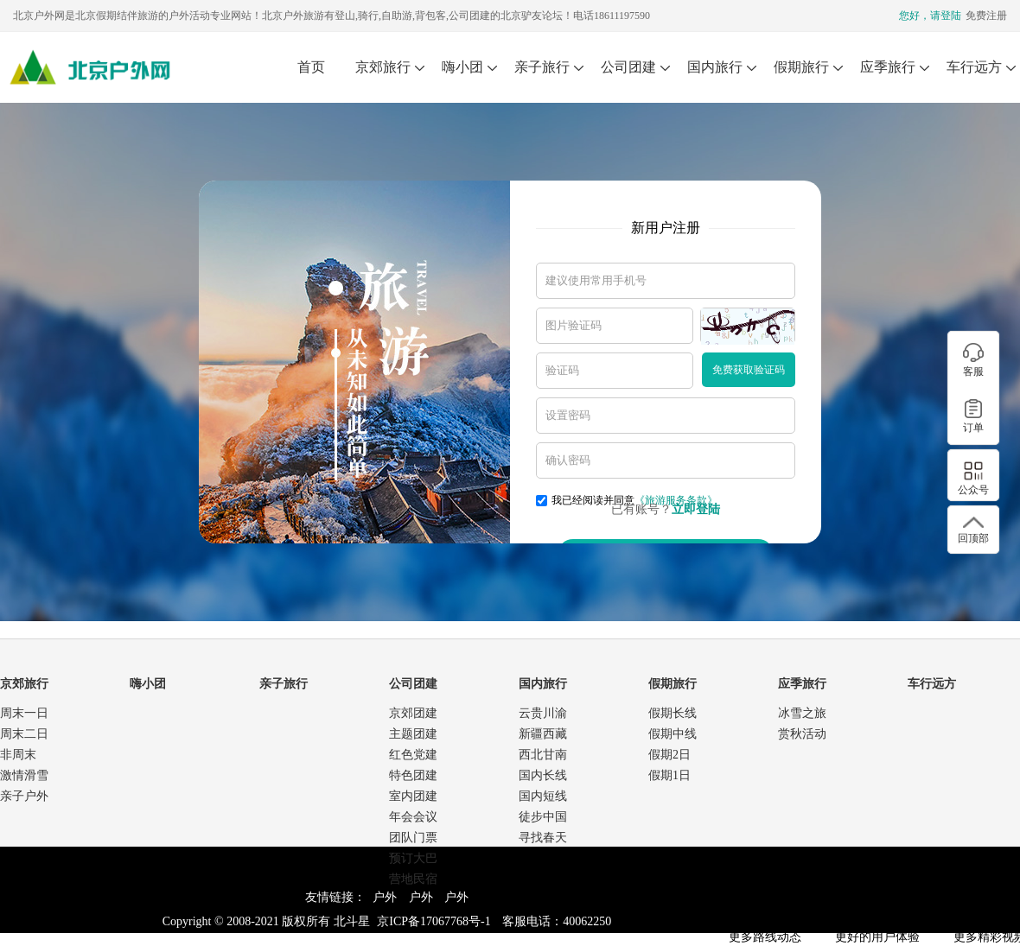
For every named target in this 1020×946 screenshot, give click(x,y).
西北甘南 (543, 754)
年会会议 (413, 816)
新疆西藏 (543, 733)
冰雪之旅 (802, 713)
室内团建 (413, 796)
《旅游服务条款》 (675, 500)
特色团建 (413, 775)
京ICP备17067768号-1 (433, 921)
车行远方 (974, 67)
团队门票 (413, 837)
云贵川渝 (543, 713)
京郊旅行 (383, 67)
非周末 (18, 754)
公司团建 (628, 67)
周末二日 (24, 733)
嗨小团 (462, 67)
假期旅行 (801, 67)
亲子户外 (24, 796)
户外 (385, 897)
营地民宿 (413, 879)
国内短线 (543, 796)
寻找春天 (543, 837)
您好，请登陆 (930, 16)
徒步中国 (543, 816)
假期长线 (672, 713)
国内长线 (543, 775)
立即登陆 (696, 509)
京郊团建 (413, 713)
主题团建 (413, 733)
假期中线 (672, 733)
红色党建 (413, 754)
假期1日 (669, 775)
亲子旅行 (542, 67)
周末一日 (24, 713)
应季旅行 (887, 67)
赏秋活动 (802, 733)
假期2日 (669, 754)
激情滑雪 (24, 775)
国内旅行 (715, 67)
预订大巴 (413, 858)
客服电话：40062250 (556, 921)
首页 (311, 67)
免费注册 (986, 16)
